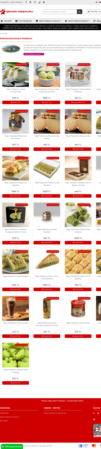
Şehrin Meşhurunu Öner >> (34, 54)
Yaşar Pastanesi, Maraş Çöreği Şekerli (47, 137)
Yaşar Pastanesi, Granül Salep (78, 323)
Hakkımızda (4, 413)
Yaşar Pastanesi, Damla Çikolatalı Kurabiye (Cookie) (46, 324)
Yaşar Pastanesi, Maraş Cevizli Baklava (78, 277)
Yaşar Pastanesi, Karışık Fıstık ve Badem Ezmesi (78, 184)
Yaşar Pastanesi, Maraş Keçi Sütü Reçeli (15, 137)
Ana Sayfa (3, 33)
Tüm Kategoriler (23, 21)
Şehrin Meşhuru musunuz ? (48, 21)
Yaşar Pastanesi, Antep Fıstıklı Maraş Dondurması (47, 90)
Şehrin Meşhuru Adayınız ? (77, 21)
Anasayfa (6, 21)
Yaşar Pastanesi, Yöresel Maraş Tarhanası (78, 90)
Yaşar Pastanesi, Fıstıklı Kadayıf (15, 276)
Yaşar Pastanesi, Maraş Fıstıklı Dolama (78, 230)
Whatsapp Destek (12, 446)
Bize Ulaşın (4, 421)
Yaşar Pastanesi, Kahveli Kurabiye (47, 230)
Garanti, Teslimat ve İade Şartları (55, 413)
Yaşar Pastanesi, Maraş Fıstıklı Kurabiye (16, 371)
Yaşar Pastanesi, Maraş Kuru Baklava (15, 184)
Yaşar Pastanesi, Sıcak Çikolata (15, 323)
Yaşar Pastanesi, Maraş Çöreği (78, 136)
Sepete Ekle (15, 149)
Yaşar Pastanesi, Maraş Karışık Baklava (47, 184)
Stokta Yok (15, 102)
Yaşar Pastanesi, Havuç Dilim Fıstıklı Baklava (47, 277)
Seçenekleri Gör (78, 102)
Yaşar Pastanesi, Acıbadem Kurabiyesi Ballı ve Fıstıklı (15, 230)
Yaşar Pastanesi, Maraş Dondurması (15, 90)
